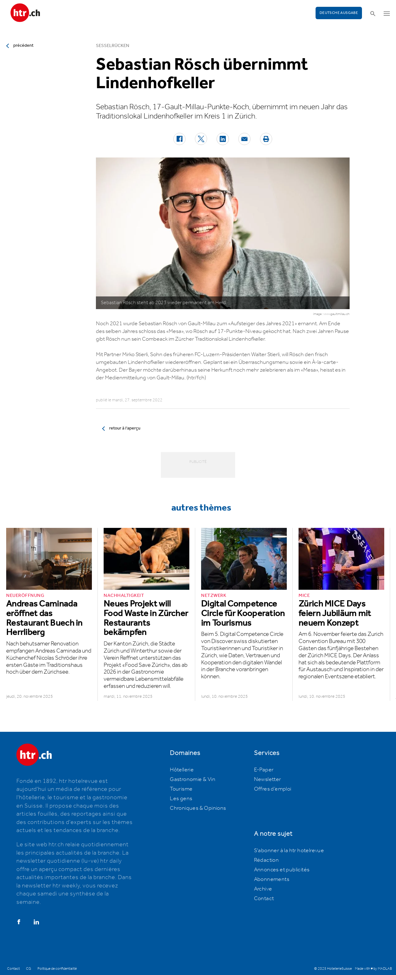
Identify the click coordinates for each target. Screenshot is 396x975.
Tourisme (181, 789)
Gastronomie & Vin (192, 779)
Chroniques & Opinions (198, 808)
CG (28, 969)
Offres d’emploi (272, 789)
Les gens (181, 798)
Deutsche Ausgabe (339, 13)
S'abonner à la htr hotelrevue (289, 850)
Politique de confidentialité (57, 969)
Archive (263, 889)
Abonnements (271, 879)
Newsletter (267, 779)
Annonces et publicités (282, 869)
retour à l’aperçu (124, 428)
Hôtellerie (182, 770)
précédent (23, 45)
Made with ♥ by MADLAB (373, 969)
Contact (264, 898)
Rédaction (266, 860)
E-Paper (264, 770)
